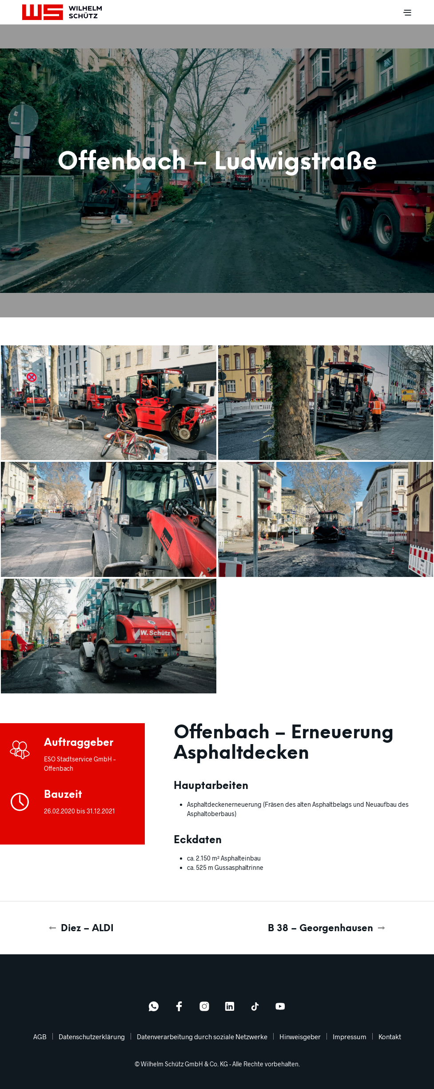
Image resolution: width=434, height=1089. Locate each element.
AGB (40, 1037)
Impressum (349, 1037)
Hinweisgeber (300, 1037)
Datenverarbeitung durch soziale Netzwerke (202, 1037)
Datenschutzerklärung (92, 1037)
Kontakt (389, 1037)
